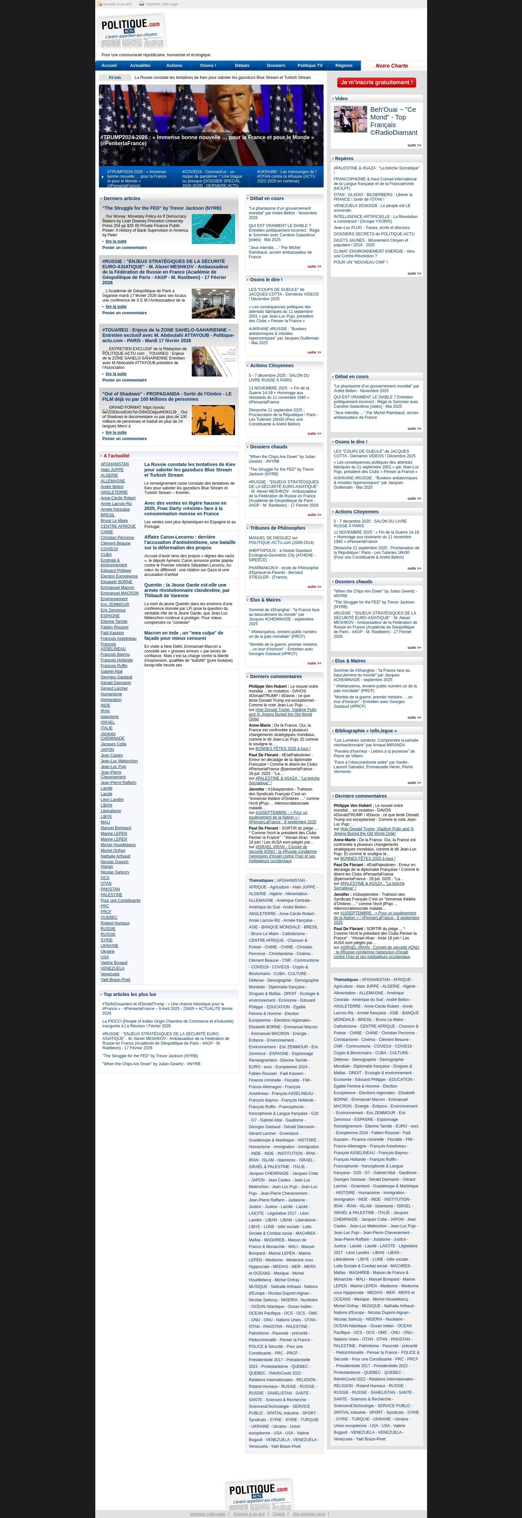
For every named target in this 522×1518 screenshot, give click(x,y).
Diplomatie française (287, 987)
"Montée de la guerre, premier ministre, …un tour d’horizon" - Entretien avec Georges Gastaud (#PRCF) (283, 649)
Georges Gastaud (116, 677)
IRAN (254, 1160)
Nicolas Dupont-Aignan (288, 1293)
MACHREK (306, 1233)
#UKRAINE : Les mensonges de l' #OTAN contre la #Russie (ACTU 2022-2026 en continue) (287, 176)
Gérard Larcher (114, 688)
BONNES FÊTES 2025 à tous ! (283, 748)
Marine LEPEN (114, 833)
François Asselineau (118, 638)
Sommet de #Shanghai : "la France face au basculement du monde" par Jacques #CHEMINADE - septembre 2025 (284, 617)
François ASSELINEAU (113, 646)
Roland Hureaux (115, 923)
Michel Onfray (113, 850)
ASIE (253, 927)
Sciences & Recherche (286, 1399)
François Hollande (117, 660)
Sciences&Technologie (269, 1406)
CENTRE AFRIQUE (118, 526)
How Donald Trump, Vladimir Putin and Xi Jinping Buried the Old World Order (283, 714)
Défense (256, 980)
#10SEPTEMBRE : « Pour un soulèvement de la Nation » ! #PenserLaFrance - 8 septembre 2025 (283, 817)
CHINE (107, 532)
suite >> (315, 266)
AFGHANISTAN (115, 464)
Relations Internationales (271, 1380)
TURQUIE (310, 1419)
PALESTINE (112, 894)
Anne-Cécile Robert (118, 498)
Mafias (255, 1240)
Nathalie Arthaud (115, 856)
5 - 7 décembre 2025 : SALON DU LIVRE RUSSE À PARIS (279, 377)
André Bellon (112, 486)
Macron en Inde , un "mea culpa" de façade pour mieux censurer (183, 635)
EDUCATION (278, 1007)
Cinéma (303, 953)
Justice (255, 1206)
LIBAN (107, 805)
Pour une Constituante (120, 900)
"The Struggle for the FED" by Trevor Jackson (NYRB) (162, 208)
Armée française (115, 509)
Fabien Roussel (115, 627)
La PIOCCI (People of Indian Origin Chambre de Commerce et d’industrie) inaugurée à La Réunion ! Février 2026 (168, 1023)
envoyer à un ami (117, 4)
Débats (242, 65)
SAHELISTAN (279, 1393)
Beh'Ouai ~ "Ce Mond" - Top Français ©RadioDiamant (394, 121)
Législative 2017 (282, 1213)
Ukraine (108, 951)
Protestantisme (274, 1366)
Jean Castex (112, 755)
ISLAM (268, 1160)
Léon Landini (112, 799)
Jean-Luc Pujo (114, 766)
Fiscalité (292, 1080)
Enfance (256, 1040)
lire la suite (116, 241)
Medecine (274, 1260)
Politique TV (310, 65)
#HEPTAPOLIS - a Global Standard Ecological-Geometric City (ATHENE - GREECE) (282, 555)
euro (268, 1067)
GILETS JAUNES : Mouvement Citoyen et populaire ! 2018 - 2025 (371, 242)
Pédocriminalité (262, 1340)
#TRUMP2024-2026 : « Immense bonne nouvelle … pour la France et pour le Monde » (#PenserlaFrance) (137, 178)
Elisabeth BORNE (116, 582)
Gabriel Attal (112, 671)
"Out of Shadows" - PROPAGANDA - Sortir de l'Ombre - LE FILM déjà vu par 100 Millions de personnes (167, 396)
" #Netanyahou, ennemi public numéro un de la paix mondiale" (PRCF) (283, 634)
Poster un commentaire (125, 247)
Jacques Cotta (114, 744)
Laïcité (107, 788)
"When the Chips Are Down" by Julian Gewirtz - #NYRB (152, 1064)
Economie (288, 1000)
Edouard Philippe (116, 570)
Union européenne (350, 1425)
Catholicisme (293, 933)
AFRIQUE (258, 887)
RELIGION (305, 1380)
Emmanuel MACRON (120, 593)
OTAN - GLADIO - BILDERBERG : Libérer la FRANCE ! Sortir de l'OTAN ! (373, 197)
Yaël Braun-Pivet (115, 979)
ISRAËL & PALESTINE (269, 1166)
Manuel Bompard (116, 828)
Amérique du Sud (264, 907)
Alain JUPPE (112, 469)
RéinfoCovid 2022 (285, 1373)
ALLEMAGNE (113, 481)
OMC (313, 1313)
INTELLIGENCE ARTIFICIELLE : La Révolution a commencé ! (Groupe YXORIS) (376, 219)
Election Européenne (119, 576)
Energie (300, 1033)
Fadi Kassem (112, 633)
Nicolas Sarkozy (115, 872)
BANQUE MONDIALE (281, 927)
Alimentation (296, 893)
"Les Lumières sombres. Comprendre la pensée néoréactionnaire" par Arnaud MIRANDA (376, 742)
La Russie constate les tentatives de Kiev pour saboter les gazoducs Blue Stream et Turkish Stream (223, 77)
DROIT (290, 993)
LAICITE (256, 1213)
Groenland (289, 1133)
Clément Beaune (115, 543)
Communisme (306, 960)
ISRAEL (108, 722)
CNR (286, 960)
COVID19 (109, 549)
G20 (315, 1113)
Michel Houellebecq (118, 845)
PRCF (106, 911)
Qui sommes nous (309, 1514)
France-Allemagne (265, 1087)
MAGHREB (274, 1240)
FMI (306, 1080)
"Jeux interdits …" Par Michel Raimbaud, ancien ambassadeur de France (280, 252)
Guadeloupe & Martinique (271, 1140)
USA (105, 957)
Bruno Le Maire (114, 520)
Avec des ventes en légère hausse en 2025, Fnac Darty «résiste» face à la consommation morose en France (185, 508)
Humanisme (111, 694)
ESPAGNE (110, 616)
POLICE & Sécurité (266, 1346)
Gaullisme (294, 1120)
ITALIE (107, 728)
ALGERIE (109, 475)
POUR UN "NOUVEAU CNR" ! (361, 262)
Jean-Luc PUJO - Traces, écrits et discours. (372, 227)
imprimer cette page (162, 4)
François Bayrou (115, 654)
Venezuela (110, 974)
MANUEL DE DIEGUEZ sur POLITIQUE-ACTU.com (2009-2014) (281, 540)
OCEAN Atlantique (267, 1306)
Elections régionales (292, 1020)
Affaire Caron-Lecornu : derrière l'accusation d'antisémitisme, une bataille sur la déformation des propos (190, 542)
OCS (105, 878)
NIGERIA (289, 1300)
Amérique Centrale (293, 900)
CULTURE (297, 973)
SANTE (302, 1393)
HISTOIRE (307, 1140)
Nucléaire (309, 1300)
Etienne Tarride (114, 621)
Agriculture (279, 887)
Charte (279, 1514)
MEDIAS (280, 1266)
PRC (105, 906)
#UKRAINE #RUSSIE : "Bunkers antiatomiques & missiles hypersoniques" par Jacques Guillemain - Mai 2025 (284, 336)
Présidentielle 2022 (391, 1366)
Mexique (281, 1273)
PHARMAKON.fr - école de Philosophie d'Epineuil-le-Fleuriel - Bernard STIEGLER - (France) (284, 573)
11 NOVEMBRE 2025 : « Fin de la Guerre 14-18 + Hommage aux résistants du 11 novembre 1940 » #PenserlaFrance (279, 395)
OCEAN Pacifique (265, 1313)
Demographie (279, 980)
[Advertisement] (302, 32)
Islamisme (110, 716)
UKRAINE (110, 945)
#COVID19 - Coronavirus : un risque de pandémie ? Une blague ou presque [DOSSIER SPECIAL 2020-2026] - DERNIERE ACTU (212, 178)
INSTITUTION (290, 1153)
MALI (105, 822)
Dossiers (276, 65)
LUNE (269, 1226)
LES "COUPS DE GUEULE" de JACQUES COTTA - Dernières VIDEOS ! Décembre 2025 (284, 294)
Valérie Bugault (114, 962)
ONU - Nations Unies (282, 1320)
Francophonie (291, 1107)
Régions (344, 65)
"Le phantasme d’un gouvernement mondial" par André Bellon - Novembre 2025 (283, 213)
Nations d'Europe (349, 1312)
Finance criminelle (265, 1080)
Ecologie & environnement (114, 562)
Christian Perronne (117, 537)
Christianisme (281, 953)
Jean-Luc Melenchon (119, 761)
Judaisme (296, 1200)
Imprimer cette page (208, 1514)
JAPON (107, 749)
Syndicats (257, 1419)
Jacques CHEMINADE (113, 736)
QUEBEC (109, 917)
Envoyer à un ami (249, 1514)
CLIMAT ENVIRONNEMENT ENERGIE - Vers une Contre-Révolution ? (374, 253)
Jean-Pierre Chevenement (113, 774)
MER (296, 1266)
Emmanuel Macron (117, 587)
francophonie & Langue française (278, 1113)
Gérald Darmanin (116, 682)
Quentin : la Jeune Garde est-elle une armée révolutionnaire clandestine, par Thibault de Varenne (187, 590)
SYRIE (107, 940)
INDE (106, 705)
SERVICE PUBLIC (394, 1405)
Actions (174, 65)
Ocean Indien (299, 1306)
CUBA (106, 554)
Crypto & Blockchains (353, 1053)
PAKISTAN (110, 889)
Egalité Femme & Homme (357, 1086)
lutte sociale (288, 1226)
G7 (254, 1120)
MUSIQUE (258, 1286)
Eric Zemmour (113, 610)
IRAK (105, 711)
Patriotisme (259, 1333)
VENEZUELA (113, 968)
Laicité (107, 794)
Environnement (114, 599)
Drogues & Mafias (265, 993)
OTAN (106, 883)
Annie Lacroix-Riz (116, 503)
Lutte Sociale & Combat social (360, 1266)
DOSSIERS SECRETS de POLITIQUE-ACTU (374, 234)
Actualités (140, 65)
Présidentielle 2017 (266, 1360)
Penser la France (295, 1340)
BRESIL (108, 515)
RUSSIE (108, 928)
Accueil (109, 65)
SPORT (309, 1413)
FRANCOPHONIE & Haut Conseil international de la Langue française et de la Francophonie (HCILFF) (375, 184)
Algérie (276, 893)
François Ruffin (114, 665)
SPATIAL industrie (283, 1413)
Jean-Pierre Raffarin (118, 782)
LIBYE (106, 816)
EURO (255, 1067)
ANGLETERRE (114, 492)
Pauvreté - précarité (289, 1333)
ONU (255, 1320)
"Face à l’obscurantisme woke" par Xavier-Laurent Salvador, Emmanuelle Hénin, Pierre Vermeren (373, 767)
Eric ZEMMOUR (115, 604)
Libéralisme (111, 811)
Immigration (111, 699)
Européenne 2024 (291, 1067)
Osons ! (208, 65)
